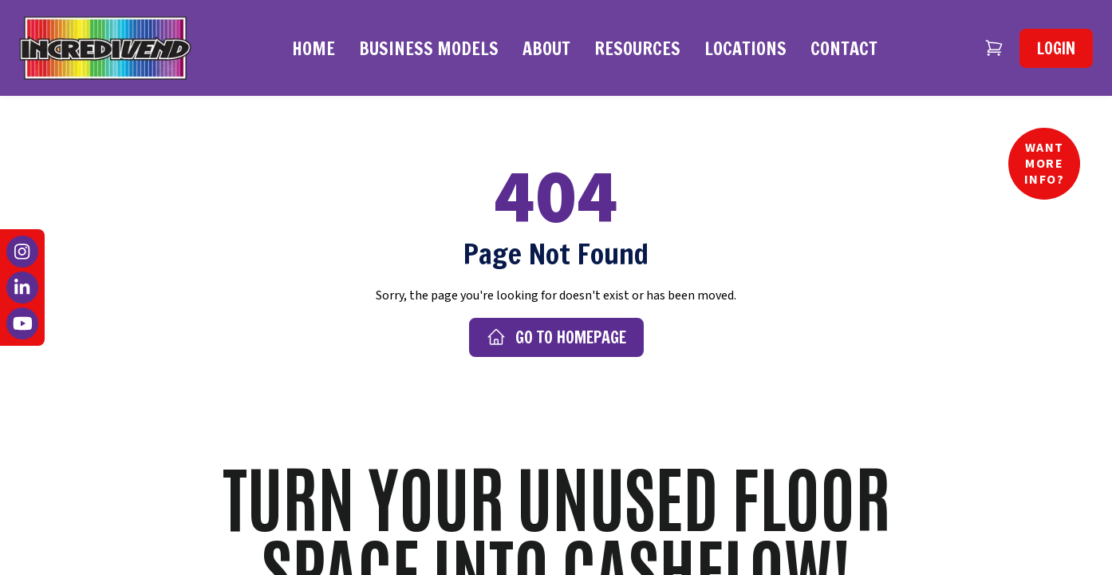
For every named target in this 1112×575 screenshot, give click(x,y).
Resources (637, 48)
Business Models (429, 48)
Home (313, 48)
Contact (843, 48)
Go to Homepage (556, 337)
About (546, 48)
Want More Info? (1044, 163)
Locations (745, 48)
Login (1056, 48)
